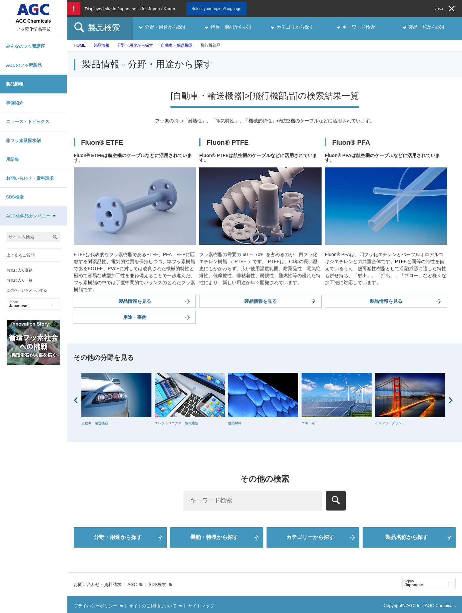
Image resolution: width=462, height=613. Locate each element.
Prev (76, 400)
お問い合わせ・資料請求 (30, 178)
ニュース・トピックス (27, 121)
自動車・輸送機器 (177, 45)
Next (451, 400)
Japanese (32, 304)
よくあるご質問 (21, 255)
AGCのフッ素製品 (24, 65)
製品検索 (104, 27)
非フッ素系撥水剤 (23, 140)
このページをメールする (27, 290)
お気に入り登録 (19, 270)
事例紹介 (14, 102)
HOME (80, 45)
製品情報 (14, 83)
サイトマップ (201, 605)
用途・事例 (134, 317)
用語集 (12, 159)
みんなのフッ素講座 (25, 46)
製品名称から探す (406, 537)
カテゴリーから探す (310, 537)
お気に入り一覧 (19, 280)
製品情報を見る (134, 301)
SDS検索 (15, 196)
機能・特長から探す (214, 537)
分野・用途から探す (135, 45)
